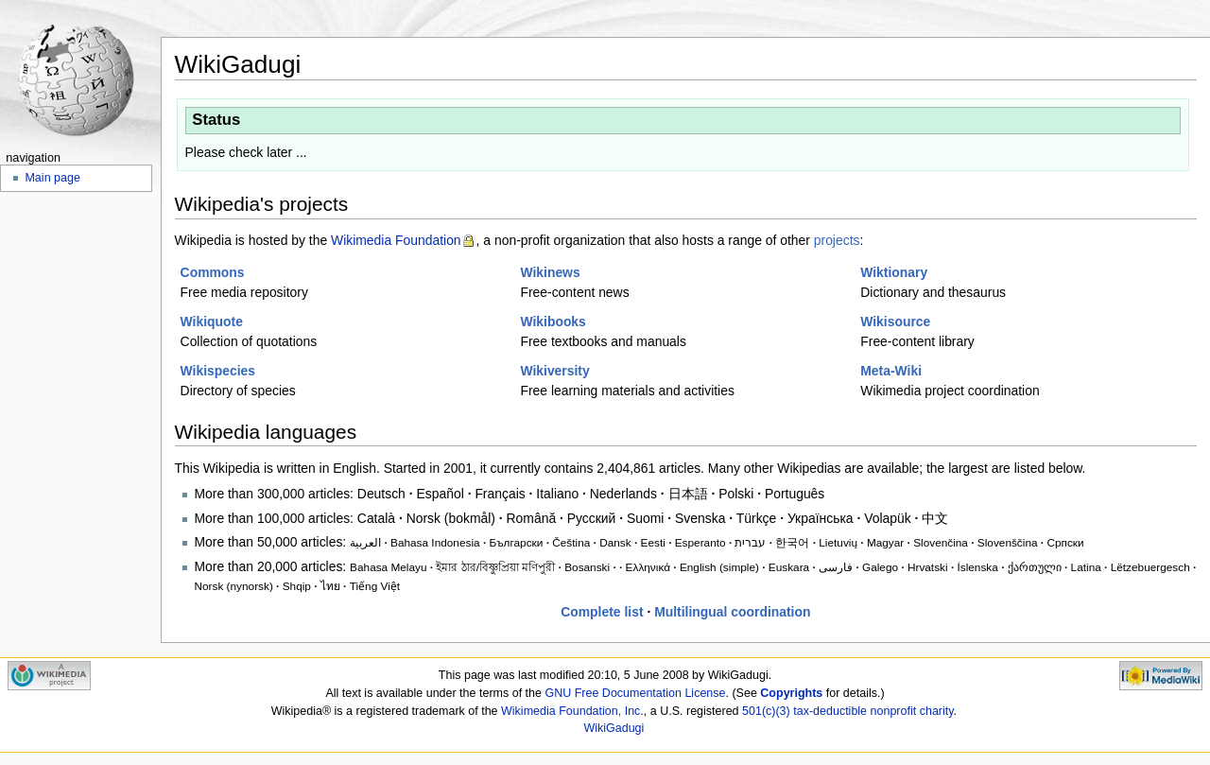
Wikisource (895, 321)
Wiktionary (893, 272)
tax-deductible (830, 711)
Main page (52, 177)
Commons (213, 272)
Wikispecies (218, 370)
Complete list (602, 611)
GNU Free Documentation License (634, 693)
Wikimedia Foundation (396, 240)
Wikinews (549, 272)
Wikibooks (552, 321)
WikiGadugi (613, 728)
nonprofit (894, 711)
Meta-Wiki (891, 370)
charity (937, 711)
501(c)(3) (766, 711)
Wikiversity (554, 370)
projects (837, 240)
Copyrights (791, 693)
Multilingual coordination (732, 611)
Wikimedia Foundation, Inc (570, 711)
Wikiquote (212, 321)
